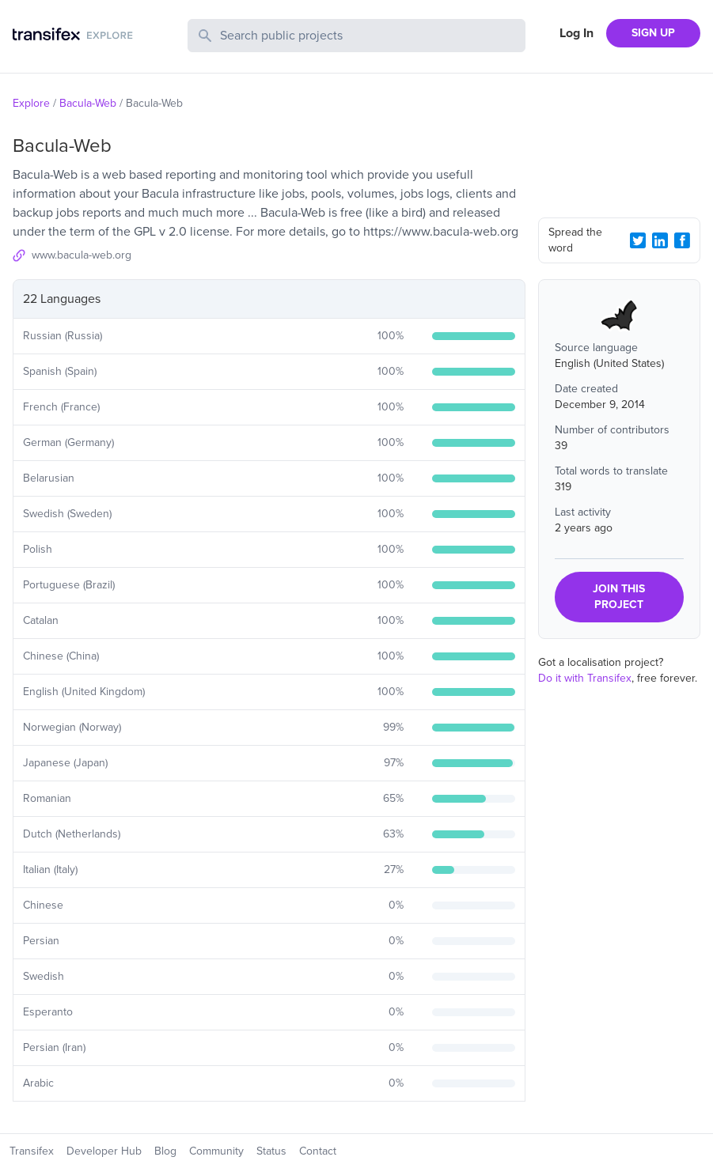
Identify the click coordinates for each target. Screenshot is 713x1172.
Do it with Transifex (584, 678)
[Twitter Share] (638, 240)
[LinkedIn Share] (660, 240)
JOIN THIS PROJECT (619, 596)
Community (216, 1151)
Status (271, 1151)
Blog (165, 1151)
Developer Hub (104, 1151)
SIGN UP (653, 33)
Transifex (31, 1151)
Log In (576, 33)
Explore (31, 103)
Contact (317, 1151)
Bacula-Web (87, 103)
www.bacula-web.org (81, 255)
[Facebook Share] (682, 240)
